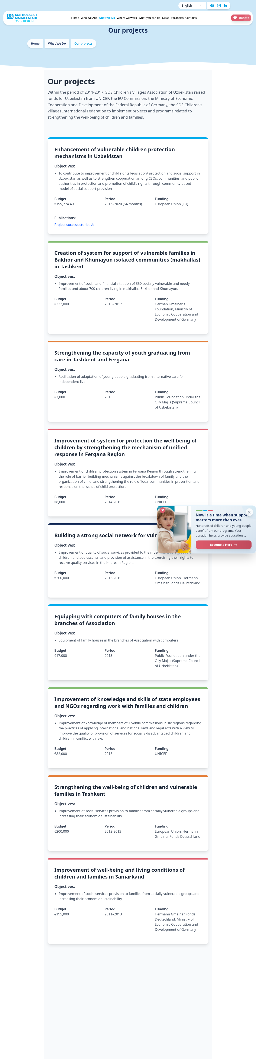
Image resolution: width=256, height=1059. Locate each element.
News (165, 18)
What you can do (149, 18)
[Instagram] (219, 5)
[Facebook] (212, 5)
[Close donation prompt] (249, 512)
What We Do (106, 18)
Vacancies (177, 18)
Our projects (83, 43)
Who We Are (89, 18)
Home (75, 18)
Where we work (127, 18)
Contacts (191, 18)
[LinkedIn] (226, 5)
